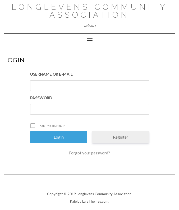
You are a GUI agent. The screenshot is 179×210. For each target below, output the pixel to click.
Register (120, 137)
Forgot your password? (89, 152)
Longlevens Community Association (90, 10)
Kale (73, 201)
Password (41, 97)
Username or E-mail (51, 74)
